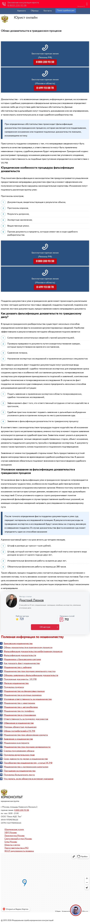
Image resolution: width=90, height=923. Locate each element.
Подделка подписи (14, 687)
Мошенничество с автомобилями (21, 707)
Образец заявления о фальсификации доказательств (31, 675)
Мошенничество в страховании (20, 715)
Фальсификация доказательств (20, 655)
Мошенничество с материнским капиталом (26, 767)
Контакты (48, 11)
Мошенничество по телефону (19, 711)
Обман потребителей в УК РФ (19, 731)
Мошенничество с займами (18, 667)
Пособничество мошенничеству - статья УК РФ (28, 763)
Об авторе (45, 627)
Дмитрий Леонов (31, 600)
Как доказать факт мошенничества (22, 663)
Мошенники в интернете (16, 743)
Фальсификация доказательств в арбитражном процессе (33, 651)
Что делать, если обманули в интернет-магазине (28, 778)
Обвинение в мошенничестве (19, 723)
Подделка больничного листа (19, 775)
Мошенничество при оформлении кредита (26, 735)
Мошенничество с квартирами (19, 703)
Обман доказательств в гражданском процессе (28, 647)
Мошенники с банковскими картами (22, 659)
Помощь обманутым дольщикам (20, 727)
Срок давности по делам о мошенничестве (26, 759)
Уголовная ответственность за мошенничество (28, 699)
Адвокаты (21, 11)
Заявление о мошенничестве (18, 739)
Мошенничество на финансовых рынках (24, 691)
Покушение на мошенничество (19, 771)
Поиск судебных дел (65, 10)
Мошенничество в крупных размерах (23, 695)
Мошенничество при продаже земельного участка (29, 671)
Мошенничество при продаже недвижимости (27, 747)
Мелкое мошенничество (16, 683)
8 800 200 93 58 (21, 810)
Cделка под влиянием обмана (19, 751)
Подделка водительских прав (19, 755)
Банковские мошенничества (18, 643)
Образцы (35, 11)
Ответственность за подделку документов (26, 719)
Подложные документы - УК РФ (20, 679)
